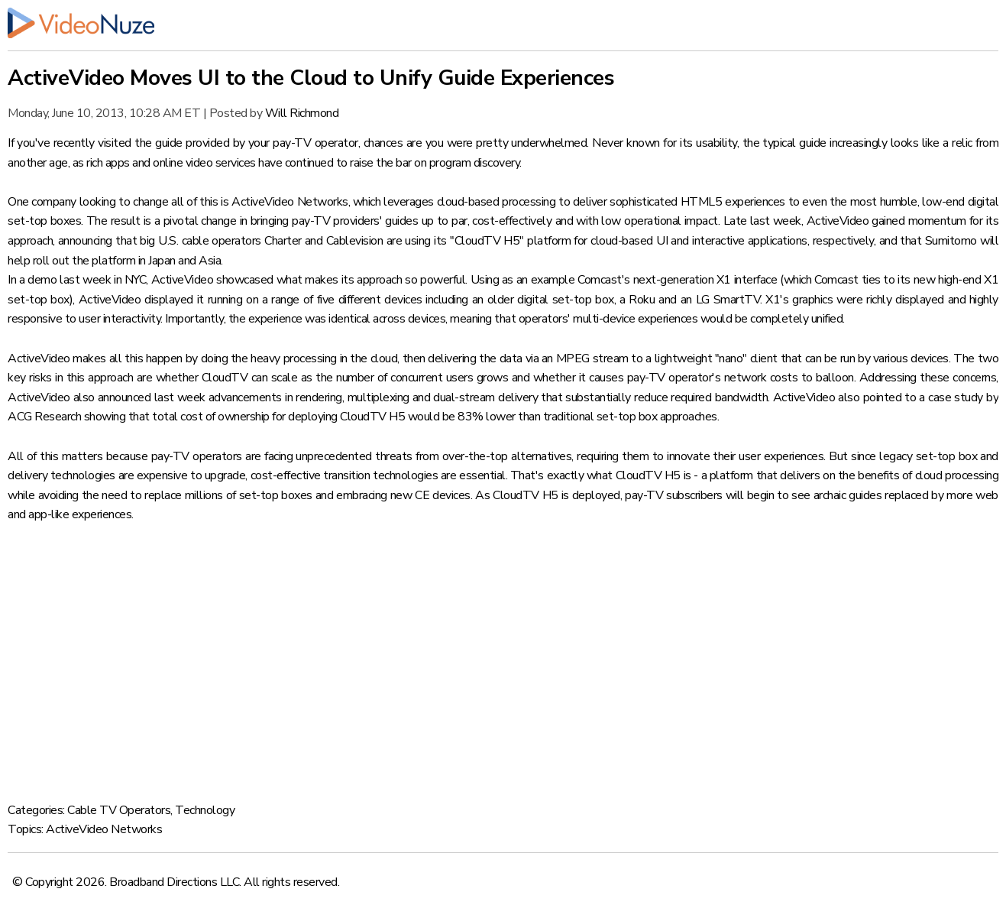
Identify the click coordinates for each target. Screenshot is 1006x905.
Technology (205, 810)
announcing (85, 240)
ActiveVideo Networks (289, 201)
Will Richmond (302, 113)
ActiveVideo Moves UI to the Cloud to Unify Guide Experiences (311, 77)
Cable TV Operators (118, 810)
